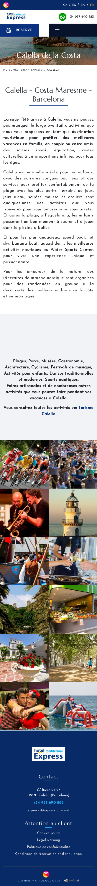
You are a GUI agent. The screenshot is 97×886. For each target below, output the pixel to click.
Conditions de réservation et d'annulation (48, 854)
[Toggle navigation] (73, 30)
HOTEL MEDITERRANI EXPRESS (22, 70)
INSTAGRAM (6, 5)
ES (74, 5)
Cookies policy (48, 833)
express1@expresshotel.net (48, 810)
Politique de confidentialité (48, 847)
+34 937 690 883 (81, 17)
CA (65, 5)
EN (83, 5)
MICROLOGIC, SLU (49, 881)
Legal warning (48, 840)
